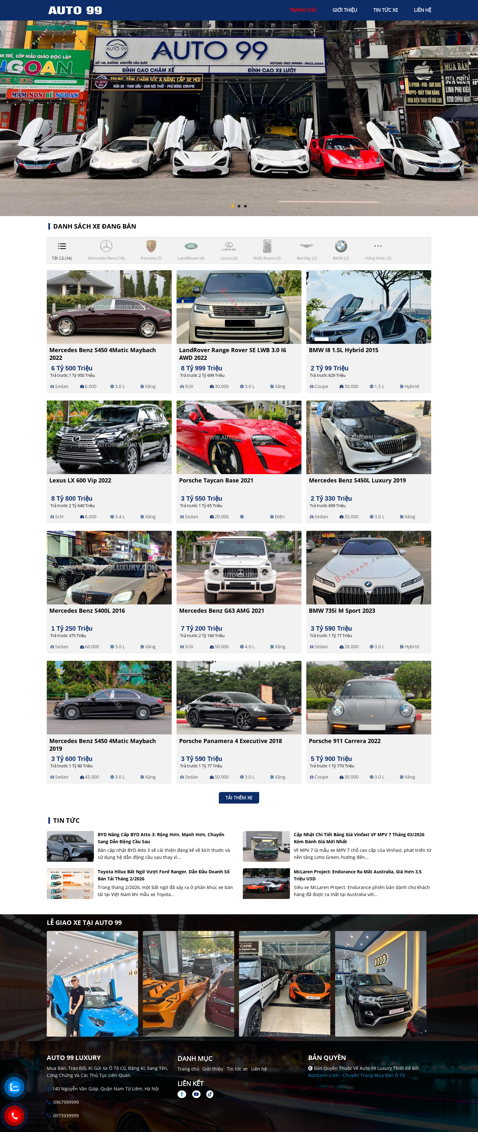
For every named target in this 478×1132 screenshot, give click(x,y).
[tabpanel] (239, 108)
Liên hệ (259, 1069)
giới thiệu (345, 10)
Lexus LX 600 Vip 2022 (80, 480)
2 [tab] (239, 206)
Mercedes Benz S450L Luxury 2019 (357, 480)
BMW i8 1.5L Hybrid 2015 (343, 350)
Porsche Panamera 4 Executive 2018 (230, 741)
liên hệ (422, 10)
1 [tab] (232, 206)
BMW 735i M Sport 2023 (342, 610)
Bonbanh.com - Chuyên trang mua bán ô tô (356, 1075)
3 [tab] (245, 206)
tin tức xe (385, 10)
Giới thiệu (212, 1069)
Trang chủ (188, 1069)
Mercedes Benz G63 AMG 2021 (221, 610)
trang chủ (303, 10)
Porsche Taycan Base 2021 (216, 480)
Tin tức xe (237, 1069)
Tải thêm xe (239, 798)
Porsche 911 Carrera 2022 (345, 741)
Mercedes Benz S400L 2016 (87, 610)
